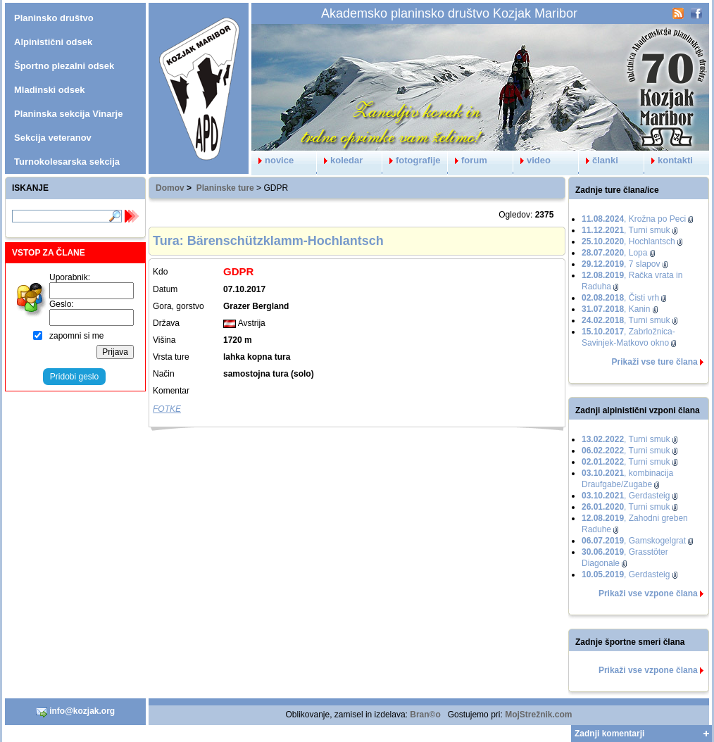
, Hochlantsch (628, 241)
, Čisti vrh (620, 298)
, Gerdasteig (626, 496)
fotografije (411, 160)
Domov (170, 188)
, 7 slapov (621, 264)
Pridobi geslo (74, 377)
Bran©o (425, 714)
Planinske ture (225, 188)
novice (272, 160)
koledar (340, 160)
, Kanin (616, 309)
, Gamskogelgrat (634, 541)
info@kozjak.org (75, 711)
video (532, 160)
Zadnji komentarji (609, 733)
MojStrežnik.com (538, 714)
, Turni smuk (626, 230)
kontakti (668, 160)
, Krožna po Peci (634, 219)
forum (467, 160)
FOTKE (167, 409)
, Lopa (614, 253)
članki (598, 160)
